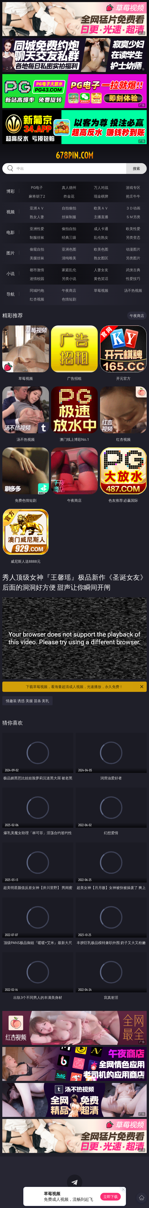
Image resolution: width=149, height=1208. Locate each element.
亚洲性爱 (37, 228)
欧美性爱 (133, 228)
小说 (10, 273)
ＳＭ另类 (133, 216)
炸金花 (69, 196)
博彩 (10, 191)
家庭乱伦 (69, 269)
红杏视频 (37, 299)
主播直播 (101, 216)
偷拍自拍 (69, 228)
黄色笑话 (101, 278)
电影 (10, 232)
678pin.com (74, 155)
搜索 (136, 168)
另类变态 (133, 237)
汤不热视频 (133, 290)
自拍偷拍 (69, 208)
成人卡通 (101, 228)
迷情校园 (37, 278)
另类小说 (69, 278)
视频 (10, 212)
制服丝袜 (37, 237)
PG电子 (37, 187)
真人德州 (69, 187)
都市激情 (37, 269)
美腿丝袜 (37, 257)
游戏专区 (133, 187)
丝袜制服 (69, 216)
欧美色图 (101, 249)
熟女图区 (101, 257)
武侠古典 (133, 269)
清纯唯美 (69, 257)
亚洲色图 (69, 249)
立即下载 (110, 1196)
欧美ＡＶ (101, 208)
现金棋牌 (101, 196)
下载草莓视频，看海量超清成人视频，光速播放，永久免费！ (85, 687)
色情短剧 (69, 299)
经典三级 (69, 237)
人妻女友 (101, 269)
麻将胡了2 (37, 196)
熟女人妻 (37, 216)
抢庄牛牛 (133, 196)
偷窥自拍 (37, 249)
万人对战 (101, 187)
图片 (10, 253)
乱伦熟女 (101, 237)
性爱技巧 (133, 278)
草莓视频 (101, 290)
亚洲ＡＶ (37, 208)
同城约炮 (37, 290)
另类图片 (133, 257)
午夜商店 (69, 290)
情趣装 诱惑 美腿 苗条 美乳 (27, 700)
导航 (10, 294)
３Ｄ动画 (133, 208)
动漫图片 (133, 249)
